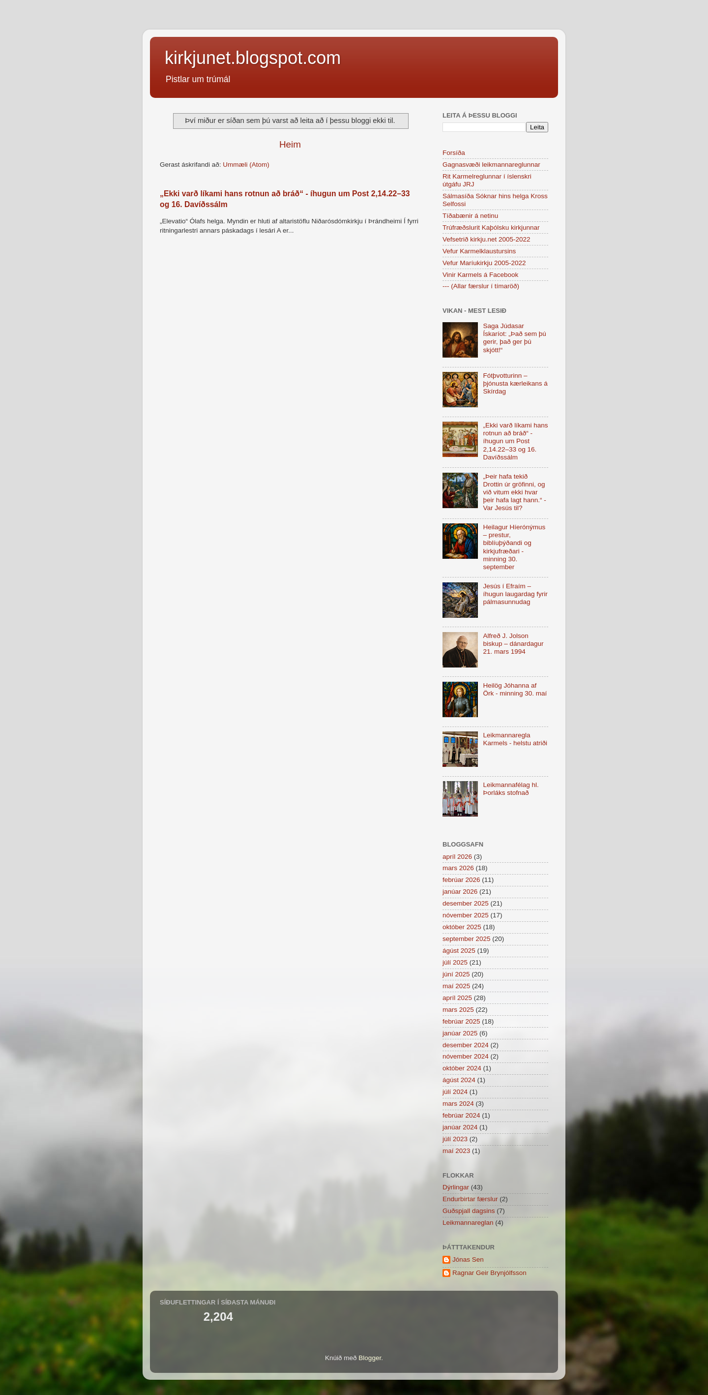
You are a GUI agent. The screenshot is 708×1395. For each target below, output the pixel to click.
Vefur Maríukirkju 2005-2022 (484, 263)
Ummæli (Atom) (246, 164)
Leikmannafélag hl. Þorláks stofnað (510, 788)
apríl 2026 (457, 856)
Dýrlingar (455, 1187)
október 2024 (461, 1068)
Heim (290, 144)
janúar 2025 (459, 1033)
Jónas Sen (468, 1259)
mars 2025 (458, 1009)
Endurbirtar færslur (470, 1199)
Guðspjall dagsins (468, 1210)
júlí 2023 (455, 1139)
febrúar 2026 (461, 879)
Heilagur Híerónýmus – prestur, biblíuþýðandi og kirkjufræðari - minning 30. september (514, 547)
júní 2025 (456, 974)
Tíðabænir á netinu (470, 215)
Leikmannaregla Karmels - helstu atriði (515, 739)
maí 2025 (456, 986)
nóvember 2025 (465, 915)
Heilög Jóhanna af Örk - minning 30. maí (515, 689)
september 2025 (466, 938)
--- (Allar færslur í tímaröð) (480, 286)
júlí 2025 (455, 962)
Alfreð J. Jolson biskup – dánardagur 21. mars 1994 (513, 643)
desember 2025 (465, 903)
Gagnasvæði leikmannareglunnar (491, 164)
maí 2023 (456, 1150)
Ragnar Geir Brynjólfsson (489, 1272)
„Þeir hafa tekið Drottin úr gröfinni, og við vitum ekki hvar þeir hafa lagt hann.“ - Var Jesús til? (514, 492)
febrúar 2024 (461, 1115)
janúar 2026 (459, 891)
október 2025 (461, 927)
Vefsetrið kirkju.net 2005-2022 (486, 239)
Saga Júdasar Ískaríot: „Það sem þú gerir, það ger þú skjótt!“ (514, 338)
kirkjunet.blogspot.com (253, 58)
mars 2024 (458, 1103)
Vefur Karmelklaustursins (479, 251)
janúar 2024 (459, 1127)
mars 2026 (458, 868)
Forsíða (453, 152)
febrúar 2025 (461, 1021)
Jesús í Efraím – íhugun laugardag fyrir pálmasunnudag (515, 594)
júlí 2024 (455, 1091)
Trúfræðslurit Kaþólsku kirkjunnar (491, 227)
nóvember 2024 (465, 1056)
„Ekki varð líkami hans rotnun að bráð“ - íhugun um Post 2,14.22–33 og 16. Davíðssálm (515, 441)
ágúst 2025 (458, 950)
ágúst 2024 (458, 1080)
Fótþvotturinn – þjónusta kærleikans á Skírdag (515, 383)
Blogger (369, 1358)
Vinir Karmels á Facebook (480, 274)
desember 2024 (465, 1045)
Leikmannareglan (468, 1222)
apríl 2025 (457, 997)
